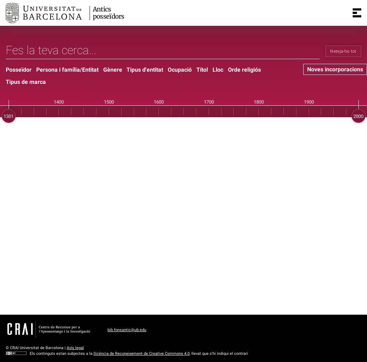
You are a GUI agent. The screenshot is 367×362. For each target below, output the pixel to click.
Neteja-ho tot (343, 51)
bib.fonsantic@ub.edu (127, 330)
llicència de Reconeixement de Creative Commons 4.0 (142, 353)
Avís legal (75, 348)
